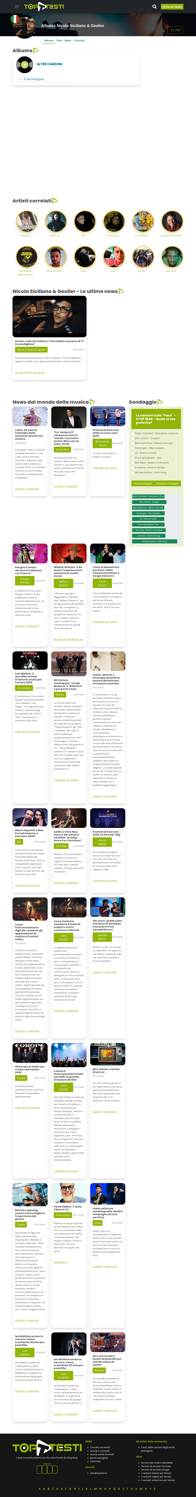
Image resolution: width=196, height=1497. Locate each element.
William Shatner (63, 583)
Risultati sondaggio (167, 483)
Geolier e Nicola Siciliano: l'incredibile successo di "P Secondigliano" (49, 342)
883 (19, 841)
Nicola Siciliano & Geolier (31, 349)
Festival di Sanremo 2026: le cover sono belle (106, 433)
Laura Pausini (102, 583)
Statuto (60, 694)
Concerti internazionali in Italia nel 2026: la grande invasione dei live (68, 1075)
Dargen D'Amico (24, 580)
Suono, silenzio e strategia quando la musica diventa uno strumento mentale (106, 679)
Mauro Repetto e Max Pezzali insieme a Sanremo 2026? (29, 833)
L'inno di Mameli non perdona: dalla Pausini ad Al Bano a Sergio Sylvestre (106, 571)
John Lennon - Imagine (147, 438)
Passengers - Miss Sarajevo (149, 447)
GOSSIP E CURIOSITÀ (27, 489)
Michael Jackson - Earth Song (150, 472)
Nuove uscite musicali (102, 1454)
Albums (49, 40)
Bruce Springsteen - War (148, 457)
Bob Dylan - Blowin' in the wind (152, 462)
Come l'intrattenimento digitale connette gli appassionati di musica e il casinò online (28, 932)
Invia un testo (172, 6)
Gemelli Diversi (102, 937)
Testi (59, 40)
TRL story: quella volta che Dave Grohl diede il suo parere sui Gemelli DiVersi (107, 925)
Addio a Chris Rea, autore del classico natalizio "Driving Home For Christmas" (68, 836)
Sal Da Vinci (62, 449)
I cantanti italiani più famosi (156, 1473)
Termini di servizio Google (155, 1469)
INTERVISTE (60, 1262)
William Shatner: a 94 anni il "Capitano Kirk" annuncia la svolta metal (68, 571)
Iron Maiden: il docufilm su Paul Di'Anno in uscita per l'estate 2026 (28, 678)
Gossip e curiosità (99, 1450)
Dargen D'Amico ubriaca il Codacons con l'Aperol (28, 570)
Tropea (21, 1224)
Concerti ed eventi (100, 1447)
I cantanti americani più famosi (158, 1480)
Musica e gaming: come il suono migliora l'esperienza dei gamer (30, 1214)
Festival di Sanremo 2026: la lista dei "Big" (107, 833)
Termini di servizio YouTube (156, 1466)
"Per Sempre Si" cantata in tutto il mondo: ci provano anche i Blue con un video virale (66, 438)
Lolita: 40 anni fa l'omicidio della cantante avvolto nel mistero (29, 434)
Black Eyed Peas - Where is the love (154, 442)
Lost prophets (24, 1352)
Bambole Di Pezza (102, 443)
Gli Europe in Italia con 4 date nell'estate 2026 (29, 1069)
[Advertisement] (163, 93)
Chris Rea (61, 846)
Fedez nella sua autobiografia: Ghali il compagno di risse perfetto (107, 1213)
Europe (21, 1078)
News (67, 40)
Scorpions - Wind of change (150, 467)
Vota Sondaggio (143, 483)
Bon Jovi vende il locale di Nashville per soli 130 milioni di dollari (107, 1360)
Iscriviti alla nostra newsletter (157, 1462)
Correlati (79, 40)
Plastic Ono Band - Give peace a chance (156, 433)
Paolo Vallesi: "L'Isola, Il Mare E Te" (68, 1208)
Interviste (95, 1461)
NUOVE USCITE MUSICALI (30, 373)
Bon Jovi (99, 1370)
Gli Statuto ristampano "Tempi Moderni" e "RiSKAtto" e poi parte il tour (68, 684)
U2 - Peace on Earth (145, 452)
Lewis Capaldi (63, 937)
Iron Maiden (24, 688)
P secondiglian (34, 79)
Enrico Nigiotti (102, 842)
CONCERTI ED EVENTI (105, 468)
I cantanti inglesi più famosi (156, 1476)
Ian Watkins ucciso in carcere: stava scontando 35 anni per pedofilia (30, 1341)
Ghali (98, 1223)
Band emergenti (99, 1457)
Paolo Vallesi (63, 1215)
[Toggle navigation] (17, 7)
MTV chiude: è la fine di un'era (106, 1070)
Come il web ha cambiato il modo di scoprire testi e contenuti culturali (67, 926)
